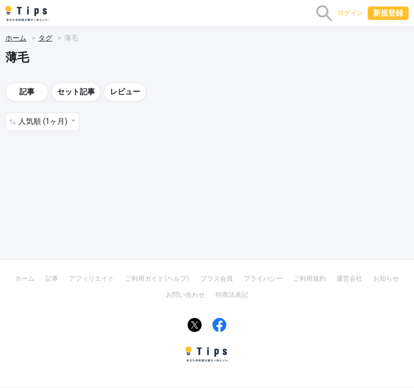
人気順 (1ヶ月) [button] (43, 121)
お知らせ (386, 278)
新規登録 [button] (388, 13)
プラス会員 (217, 278)
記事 (26, 91)
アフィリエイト (91, 278)
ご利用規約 (309, 278)
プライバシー (263, 278)
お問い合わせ (185, 295)
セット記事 (76, 91)
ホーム (15, 38)
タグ (45, 38)
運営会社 (349, 278)
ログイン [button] (350, 13)
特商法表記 (232, 295)
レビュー (125, 91)
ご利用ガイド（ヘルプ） (157, 278)
